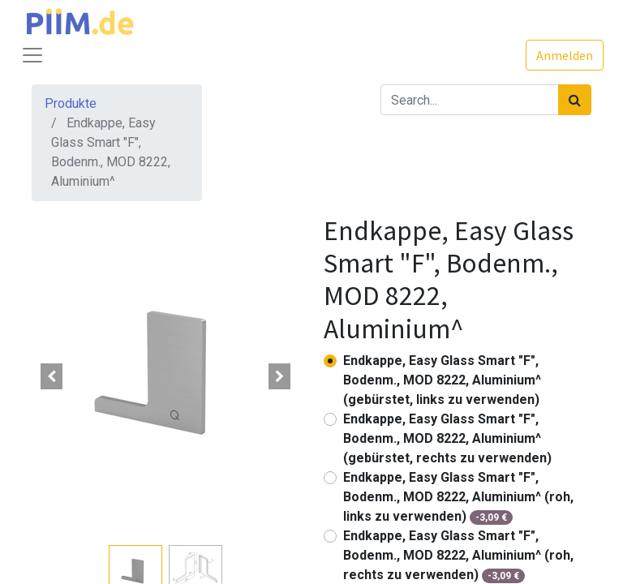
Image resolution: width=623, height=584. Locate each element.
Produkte (71, 103)
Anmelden (564, 55)
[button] (52, 376)
